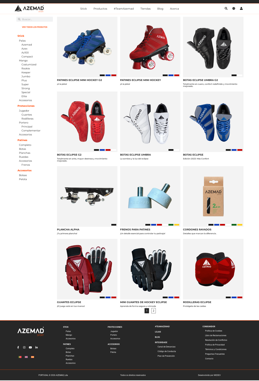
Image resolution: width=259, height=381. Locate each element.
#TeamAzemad (124, 8)
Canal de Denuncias (166, 347)
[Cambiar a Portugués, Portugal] (20, 357)
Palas (68, 332)
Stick (83, 8)
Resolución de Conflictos (216, 341)
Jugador (114, 332)
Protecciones (115, 328)
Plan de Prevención (166, 357)
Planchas (70, 356)
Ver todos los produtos (34, 28)
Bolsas (113, 349)
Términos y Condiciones (215, 350)
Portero (113, 335)
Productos (100, 8)
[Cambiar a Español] (32, 357)
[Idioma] (234, 8)
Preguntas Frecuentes (215, 355)
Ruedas (69, 360)
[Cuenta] (241, 8)
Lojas (158, 332)
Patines (67, 345)
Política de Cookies (213, 331)
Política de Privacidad (215, 345)
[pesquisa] (226, 8)
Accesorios (70, 339)
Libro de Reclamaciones (215, 336)
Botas (68, 353)
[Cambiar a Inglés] (26, 357)
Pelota (113, 353)
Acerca (174, 8)
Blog (160, 8)
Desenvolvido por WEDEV (209, 376)
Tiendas (145, 8)
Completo (70, 349)
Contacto (209, 359)
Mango (69, 335)
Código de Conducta (167, 352)
